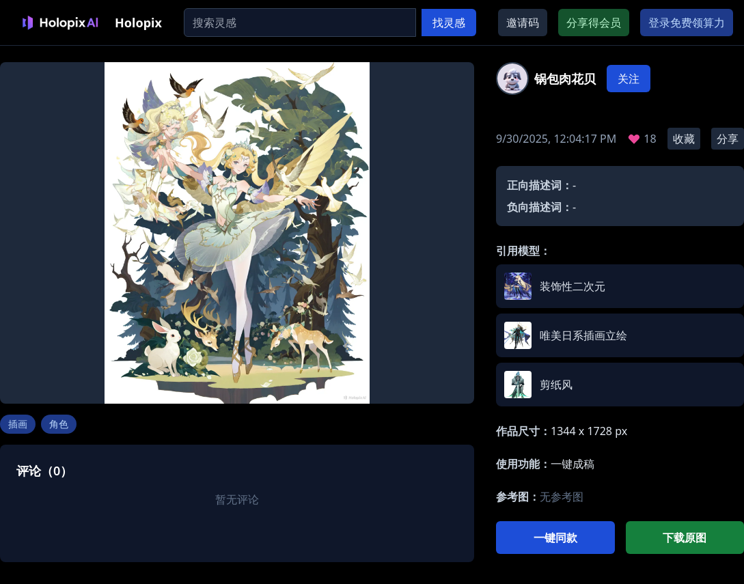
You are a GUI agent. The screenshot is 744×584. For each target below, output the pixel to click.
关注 (628, 78)
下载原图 (684, 537)
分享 (728, 138)
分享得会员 (593, 22)
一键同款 (555, 537)
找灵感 (448, 22)
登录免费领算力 (686, 22)
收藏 (684, 138)
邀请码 (522, 22)
